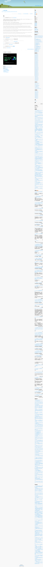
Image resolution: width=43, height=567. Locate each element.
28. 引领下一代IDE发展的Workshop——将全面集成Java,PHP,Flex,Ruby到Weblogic (39, 168)
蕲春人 (14, 46)
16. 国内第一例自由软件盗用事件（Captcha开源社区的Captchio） (39, 145)
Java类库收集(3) (37, 44)
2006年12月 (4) (36, 67)
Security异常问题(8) (37, 46)
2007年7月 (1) (36, 91)
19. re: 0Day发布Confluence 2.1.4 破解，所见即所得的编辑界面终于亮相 (39, 278)
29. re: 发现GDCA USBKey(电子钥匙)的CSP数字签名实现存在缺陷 (39, 339)
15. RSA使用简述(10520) (38, 432)
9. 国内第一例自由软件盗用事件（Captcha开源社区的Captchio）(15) (39, 504)
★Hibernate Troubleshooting (38, 35)
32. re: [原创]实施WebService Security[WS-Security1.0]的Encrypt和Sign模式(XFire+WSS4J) (39, 352)
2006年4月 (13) (36, 74)
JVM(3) (36, 45)
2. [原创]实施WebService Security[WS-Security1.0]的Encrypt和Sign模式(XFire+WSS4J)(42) (39, 489)
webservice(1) (36, 87)
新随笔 (35, 12)
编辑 (26, 13)
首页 (35, 11)
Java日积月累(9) (37, 43)
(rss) (42, 35)
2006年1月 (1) (36, 98)
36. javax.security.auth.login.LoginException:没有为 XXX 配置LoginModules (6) (39, 556)
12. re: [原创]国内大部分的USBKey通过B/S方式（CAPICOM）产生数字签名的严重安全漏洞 (39, 245)
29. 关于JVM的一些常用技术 (38, 169)
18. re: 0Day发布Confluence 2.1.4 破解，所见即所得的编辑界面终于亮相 (39, 271)
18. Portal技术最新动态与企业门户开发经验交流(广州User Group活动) (39, 149)
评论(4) (24, 13)
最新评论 (36, 25)
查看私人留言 (36, 30)
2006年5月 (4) (36, 94)
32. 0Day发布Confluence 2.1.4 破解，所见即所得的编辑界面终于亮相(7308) (39, 468)
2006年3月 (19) (36, 75)
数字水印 (31, 13)
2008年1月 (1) (36, 59)
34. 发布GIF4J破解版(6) (38, 551)
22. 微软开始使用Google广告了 (39, 156)
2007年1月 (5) (36, 66)
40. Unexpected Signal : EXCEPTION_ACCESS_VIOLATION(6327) (39, 482)
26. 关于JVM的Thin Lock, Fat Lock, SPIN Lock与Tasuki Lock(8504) (39, 456)
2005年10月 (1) (36, 79)
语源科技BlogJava (21, 565)
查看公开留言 (36, 29)
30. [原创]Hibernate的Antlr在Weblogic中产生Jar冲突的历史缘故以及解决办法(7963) (39, 464)
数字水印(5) (36, 51)
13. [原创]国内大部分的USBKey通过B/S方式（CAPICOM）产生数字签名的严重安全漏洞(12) (39, 512)
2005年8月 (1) (36, 80)
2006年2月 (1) (36, 97)
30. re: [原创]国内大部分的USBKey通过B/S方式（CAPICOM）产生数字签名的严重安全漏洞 (39, 345)
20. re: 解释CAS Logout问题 (38, 282)
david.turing (19, 13)
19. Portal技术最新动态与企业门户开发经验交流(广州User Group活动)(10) (39, 523)
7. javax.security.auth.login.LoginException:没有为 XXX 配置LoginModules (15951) (39, 415)
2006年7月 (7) (36, 71)
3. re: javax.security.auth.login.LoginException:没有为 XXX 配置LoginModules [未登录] (39, 203)
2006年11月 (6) (36, 68)
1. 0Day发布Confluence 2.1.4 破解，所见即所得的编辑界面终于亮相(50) (38, 486)
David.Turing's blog (38, 5)
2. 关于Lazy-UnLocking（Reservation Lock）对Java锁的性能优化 (39, 113)
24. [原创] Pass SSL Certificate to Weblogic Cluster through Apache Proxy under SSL (39, 160)
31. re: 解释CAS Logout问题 (38, 348)
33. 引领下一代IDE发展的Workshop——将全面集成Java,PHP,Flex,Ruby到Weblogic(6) (39, 549)
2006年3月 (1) (36, 96)
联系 (35, 13)
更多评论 (8, 37)
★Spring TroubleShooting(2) (38, 36)
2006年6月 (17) (36, 72)
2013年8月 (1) (36, 54)
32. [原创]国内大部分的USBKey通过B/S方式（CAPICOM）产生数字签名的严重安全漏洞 (39, 175)
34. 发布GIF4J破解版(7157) (38, 470)
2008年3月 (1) (36, 58)
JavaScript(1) (36, 42)
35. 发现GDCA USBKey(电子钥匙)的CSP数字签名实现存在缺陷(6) (39, 553)
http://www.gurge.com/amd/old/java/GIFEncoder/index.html (9, 11)
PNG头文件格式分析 (6, 69)
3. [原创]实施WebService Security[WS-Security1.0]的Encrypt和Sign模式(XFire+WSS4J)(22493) (39, 406)
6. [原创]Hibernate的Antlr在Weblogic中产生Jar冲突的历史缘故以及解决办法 (39, 125)
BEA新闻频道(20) (37, 39)
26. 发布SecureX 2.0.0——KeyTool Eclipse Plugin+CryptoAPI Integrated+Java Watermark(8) (39, 538)
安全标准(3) (36, 50)
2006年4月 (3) (36, 95)
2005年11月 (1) (36, 78)
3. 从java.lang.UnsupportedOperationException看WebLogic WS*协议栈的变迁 (39, 115)
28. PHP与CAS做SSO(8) (38, 541)
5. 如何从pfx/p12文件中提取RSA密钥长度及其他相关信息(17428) (39, 410)
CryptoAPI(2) (36, 83)
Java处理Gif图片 (5, 10)
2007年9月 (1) (36, 61)
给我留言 (36, 28)
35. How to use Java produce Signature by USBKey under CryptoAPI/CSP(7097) (39, 472)
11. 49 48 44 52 (36, 240)
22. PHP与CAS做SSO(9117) (38, 447)
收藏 (27, 13)
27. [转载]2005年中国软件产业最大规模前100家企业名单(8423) (38, 458)
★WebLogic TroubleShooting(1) (38, 37)
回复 (6, 37)
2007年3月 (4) (36, 64)
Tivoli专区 (36, 86)
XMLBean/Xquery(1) (37, 88)
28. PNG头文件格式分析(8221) (38, 460)
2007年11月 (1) (36, 60)
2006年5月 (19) (36, 73)
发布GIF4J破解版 (5, 68)
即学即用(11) (36, 49)
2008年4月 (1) (36, 57)
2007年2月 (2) (36, 65)
